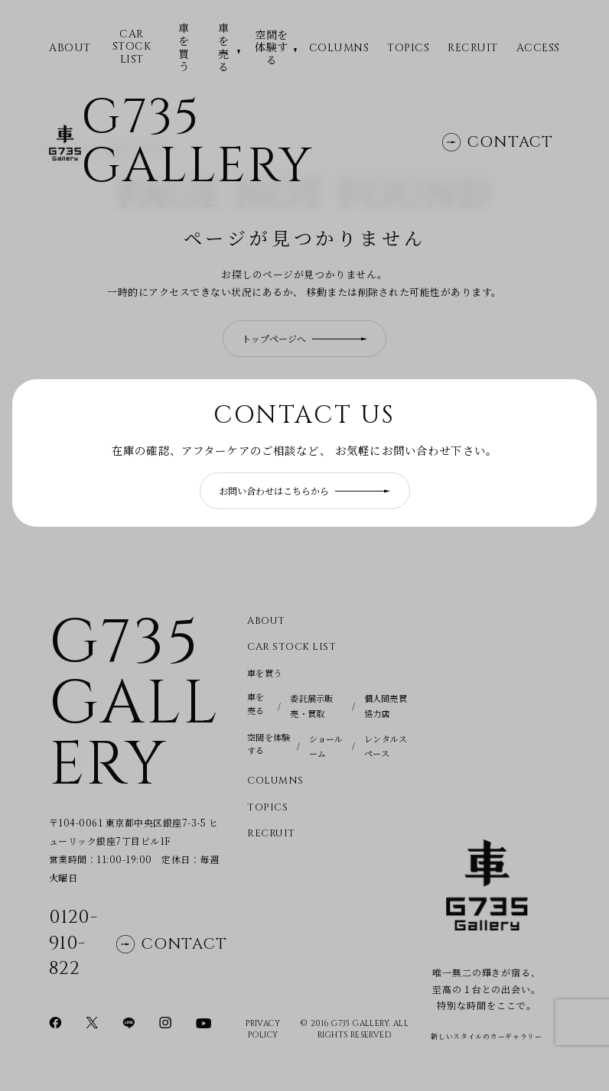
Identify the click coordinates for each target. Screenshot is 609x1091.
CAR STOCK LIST (131, 47)
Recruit (473, 48)
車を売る (224, 47)
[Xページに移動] (92, 1021)
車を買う (184, 47)
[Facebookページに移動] (55, 1021)
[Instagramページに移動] (165, 1021)
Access (538, 48)
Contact (497, 147)
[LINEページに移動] (128, 1021)
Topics (408, 48)
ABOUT (70, 48)
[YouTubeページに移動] (203, 1021)
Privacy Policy (263, 1029)
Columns (339, 48)
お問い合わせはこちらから (304, 490)
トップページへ (304, 338)
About (266, 621)
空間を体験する (271, 47)
